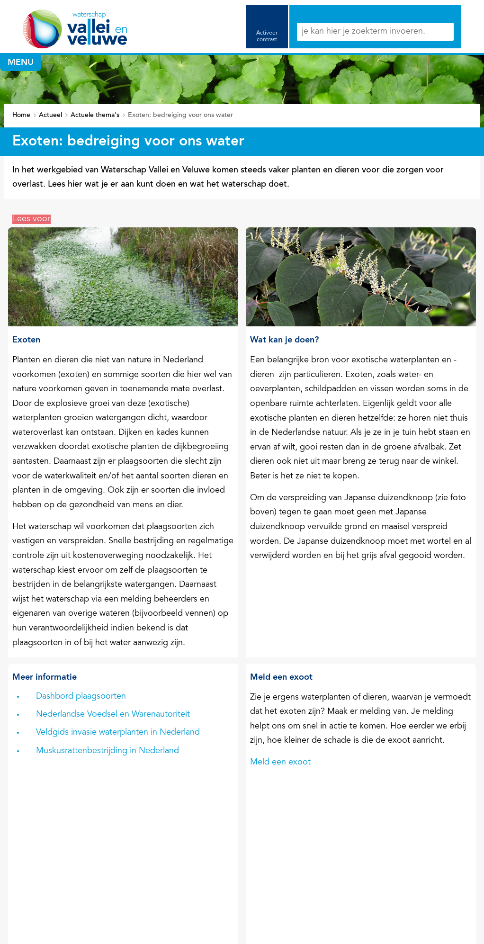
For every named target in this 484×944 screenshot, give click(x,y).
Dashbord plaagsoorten (81, 696)
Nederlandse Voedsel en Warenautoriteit (113, 714)
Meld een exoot (280, 762)
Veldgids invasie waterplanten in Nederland (118, 732)
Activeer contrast (267, 36)
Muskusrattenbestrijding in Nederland (107, 751)
